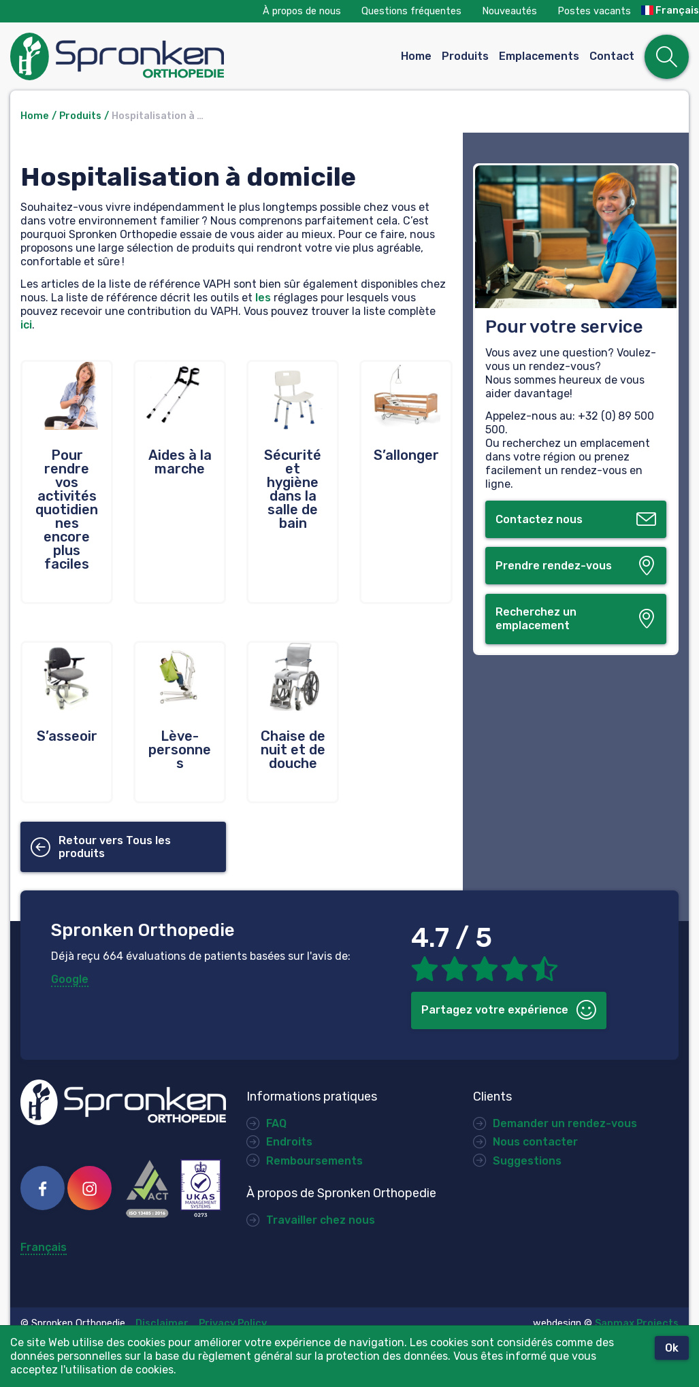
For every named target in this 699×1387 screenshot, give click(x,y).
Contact (611, 56)
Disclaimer (162, 1323)
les (263, 297)
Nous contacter (535, 1141)
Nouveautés (509, 11)
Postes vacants (594, 11)
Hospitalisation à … (158, 116)
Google (69, 979)
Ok (672, 1347)
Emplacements (539, 56)
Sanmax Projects (637, 1323)
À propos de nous (302, 11)
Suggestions (527, 1160)
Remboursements (313, 1160)
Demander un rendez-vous (565, 1123)
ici (26, 324)
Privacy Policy (233, 1323)
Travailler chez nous (320, 1220)
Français (670, 10)
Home (416, 56)
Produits (465, 56)
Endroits (289, 1141)
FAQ (276, 1123)
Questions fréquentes (411, 11)
